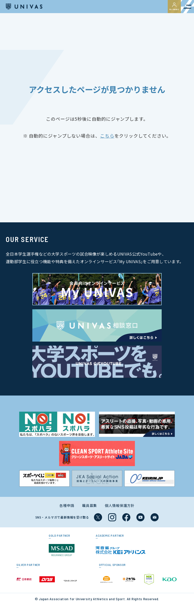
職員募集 (89, 505)
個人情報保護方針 (120, 505)
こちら (107, 135)
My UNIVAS (174, 7)
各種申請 (66, 505)
